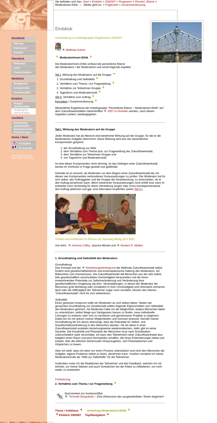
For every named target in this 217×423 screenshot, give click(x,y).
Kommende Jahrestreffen (20, 124)
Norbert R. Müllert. (131, 245)
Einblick (97, 1)
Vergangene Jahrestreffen (20, 111)
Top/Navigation (97, 415)
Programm (125, 1)
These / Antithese (66, 410)
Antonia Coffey (81, 245)
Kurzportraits (20, 88)
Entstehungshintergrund (101, 267)
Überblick (17, 58)
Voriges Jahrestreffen (20, 105)
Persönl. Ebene (144, 1)
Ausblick (17, 117)
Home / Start (19, 137)
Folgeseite (111, 4)
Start (86, 1)
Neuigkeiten (19, 83)
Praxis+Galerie (21, 72)
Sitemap (17, 43)
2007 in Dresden (117, 111)
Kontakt (17, 52)
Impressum (19, 48)
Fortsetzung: (63, 379)
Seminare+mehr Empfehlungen (22, 131)
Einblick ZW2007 (68, 415)
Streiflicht (17, 38)
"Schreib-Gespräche (81, 396)
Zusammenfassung (133, 4)
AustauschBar (21, 92)
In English (21, 143)
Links (15, 68)
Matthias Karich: (70, 49)
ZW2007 (110, 1)
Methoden (18, 63)
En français (21, 148)
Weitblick (17, 78)
